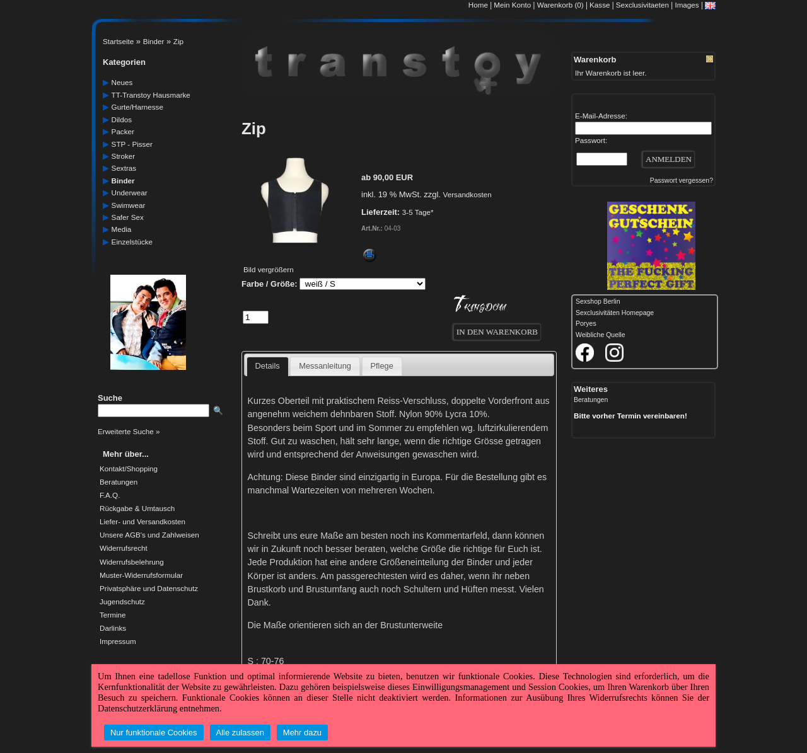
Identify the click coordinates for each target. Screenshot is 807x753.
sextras (124, 168)
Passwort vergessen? (681, 180)
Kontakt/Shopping (129, 469)
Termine (112, 615)
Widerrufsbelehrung (132, 562)
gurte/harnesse (137, 107)
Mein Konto (512, 5)
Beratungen (118, 482)
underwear (130, 192)
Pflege (381, 366)
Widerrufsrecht (124, 548)
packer (123, 131)
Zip (178, 41)
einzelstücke (132, 242)
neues (122, 82)
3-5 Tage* (418, 212)
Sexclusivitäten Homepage (615, 312)
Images (687, 5)
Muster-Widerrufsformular (141, 575)
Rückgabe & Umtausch (137, 508)
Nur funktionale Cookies (153, 732)
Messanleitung (325, 366)
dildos (122, 119)
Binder (154, 41)
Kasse (599, 5)
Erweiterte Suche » (129, 431)
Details (267, 366)
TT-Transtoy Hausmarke (151, 95)
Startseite (118, 41)
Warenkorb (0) (561, 5)
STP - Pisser (132, 144)
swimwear (129, 205)
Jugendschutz (122, 602)
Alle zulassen (240, 732)
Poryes (586, 323)
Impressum (118, 641)
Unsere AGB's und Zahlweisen (149, 535)
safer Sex (128, 217)
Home (478, 5)
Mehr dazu (302, 732)
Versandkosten (467, 194)
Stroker (124, 156)
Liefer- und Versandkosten (142, 522)
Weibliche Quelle (600, 334)
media (122, 229)
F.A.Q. (110, 495)
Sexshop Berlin (598, 301)
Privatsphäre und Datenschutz (149, 588)
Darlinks (113, 628)
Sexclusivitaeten (642, 5)
